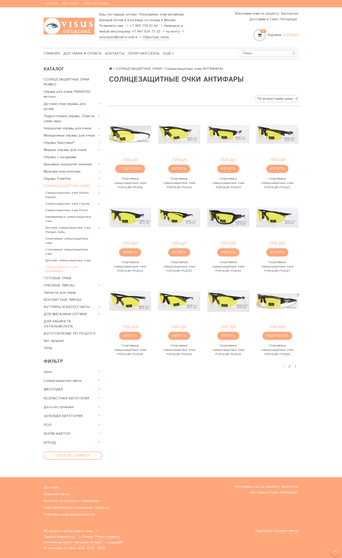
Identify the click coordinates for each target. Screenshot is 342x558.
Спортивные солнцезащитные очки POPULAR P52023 (277, 183)
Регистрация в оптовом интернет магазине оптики (82, 539)
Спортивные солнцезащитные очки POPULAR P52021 (228, 183)
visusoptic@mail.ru (113, 37)
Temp (48, 348)
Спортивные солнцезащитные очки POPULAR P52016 (130, 183)
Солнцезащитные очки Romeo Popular (67, 195)
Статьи (51, 4)
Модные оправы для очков (65, 149)
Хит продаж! (54, 340)
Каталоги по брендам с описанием (71, 500)
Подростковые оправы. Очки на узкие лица (69, 119)
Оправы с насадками (60, 157)
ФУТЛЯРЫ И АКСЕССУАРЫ (67, 307)
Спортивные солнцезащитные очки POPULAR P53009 (277, 349)
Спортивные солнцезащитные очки (66, 240)
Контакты (114, 53)
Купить (179, 168)
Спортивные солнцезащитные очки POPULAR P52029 (179, 349)
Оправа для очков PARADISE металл (67, 94)
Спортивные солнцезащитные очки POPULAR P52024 (130, 266)
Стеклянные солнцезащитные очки (66, 251)
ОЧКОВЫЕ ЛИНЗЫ (59, 285)
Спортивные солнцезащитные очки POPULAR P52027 (277, 266)
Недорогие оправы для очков (67, 128)
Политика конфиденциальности (69, 514)
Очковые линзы (286, 530)
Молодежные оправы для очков (69, 135)
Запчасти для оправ (60, 292)
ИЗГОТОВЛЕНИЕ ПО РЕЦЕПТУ (70, 333)
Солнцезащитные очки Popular (67, 204)
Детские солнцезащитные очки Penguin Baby (68, 230)
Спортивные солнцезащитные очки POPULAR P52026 (228, 266)
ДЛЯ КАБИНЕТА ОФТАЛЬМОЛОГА (58, 324)
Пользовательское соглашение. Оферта (76, 507)
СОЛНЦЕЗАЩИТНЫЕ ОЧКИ (66, 185)
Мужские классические (62, 171)
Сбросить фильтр (72, 455)
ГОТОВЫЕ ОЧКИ (57, 278)
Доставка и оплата (82, 53)
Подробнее (130, 168)
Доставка (70, 4)
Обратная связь (96, 4)
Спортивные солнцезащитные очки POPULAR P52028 (130, 349)
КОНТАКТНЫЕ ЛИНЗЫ (62, 299)
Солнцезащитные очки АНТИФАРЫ (61, 269)
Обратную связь (156, 37)
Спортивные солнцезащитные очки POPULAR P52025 (179, 266)
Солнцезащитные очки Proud (66, 210)
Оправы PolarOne (57, 178)
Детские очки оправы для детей (65, 106)
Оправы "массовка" (59, 142)
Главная (52, 53)
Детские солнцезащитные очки (68, 260)
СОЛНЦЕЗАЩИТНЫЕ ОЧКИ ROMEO (66, 82)
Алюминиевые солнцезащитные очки (68, 219)
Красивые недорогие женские (68, 164)
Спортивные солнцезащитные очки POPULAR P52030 (228, 349)
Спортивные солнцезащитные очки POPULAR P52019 (179, 183)
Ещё (168, 53)
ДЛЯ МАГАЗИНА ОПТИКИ (65, 314)
